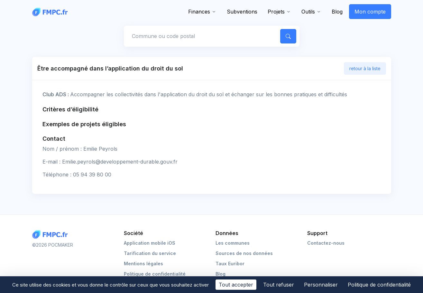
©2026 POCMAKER (52, 245)
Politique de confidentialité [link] (379, 284)
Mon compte (370, 11)
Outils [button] (308, 11)
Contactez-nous (326, 243)
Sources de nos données (244, 253)
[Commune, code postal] (201, 36)
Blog (337, 11)
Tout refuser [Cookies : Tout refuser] (278, 284)
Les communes (233, 243)
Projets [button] (276, 11)
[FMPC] (51, 11)
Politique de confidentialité (155, 274)
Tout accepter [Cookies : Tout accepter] (236, 284)
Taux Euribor (230, 263)
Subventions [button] (242, 11)
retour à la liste (365, 68)
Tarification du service (150, 253)
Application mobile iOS (149, 243)
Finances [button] (199, 11)
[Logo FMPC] (51, 234)
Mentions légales (143, 263)
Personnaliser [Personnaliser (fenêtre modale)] (321, 284)
